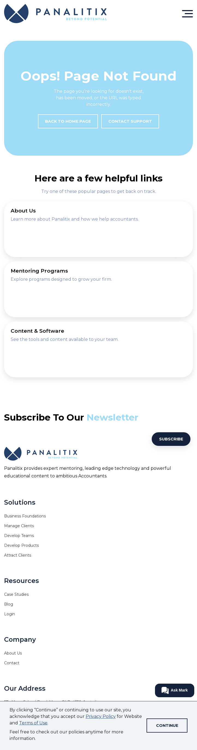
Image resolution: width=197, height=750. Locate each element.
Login (9, 614)
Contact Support (130, 121)
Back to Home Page (68, 121)
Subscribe (171, 439)
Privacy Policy (101, 716)
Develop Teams (19, 535)
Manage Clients (19, 525)
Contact (11, 663)
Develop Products (21, 545)
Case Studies (16, 594)
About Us (13, 653)
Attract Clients (17, 555)
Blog (8, 604)
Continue (167, 725)
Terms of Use (33, 723)
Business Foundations (25, 516)
